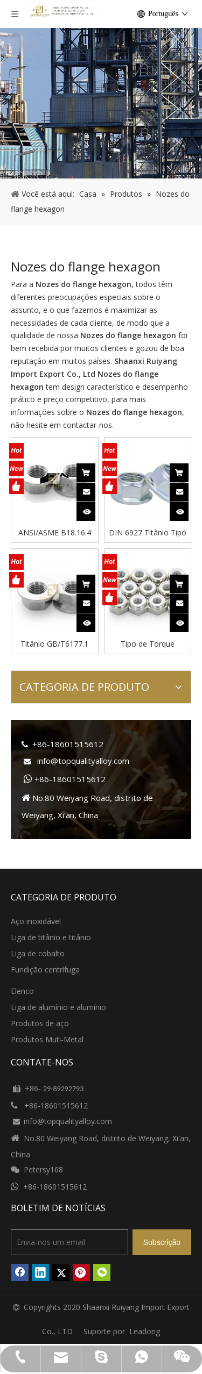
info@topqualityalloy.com (83, 760)
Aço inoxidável (36, 921)
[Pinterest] (81, 1272)
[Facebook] (20, 1272)
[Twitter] (60, 1272)
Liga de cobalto (38, 953)
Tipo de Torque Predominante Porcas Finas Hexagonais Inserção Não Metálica (147, 643)
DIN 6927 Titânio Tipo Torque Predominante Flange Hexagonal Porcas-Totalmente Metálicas (147, 532)
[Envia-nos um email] (69, 1242)
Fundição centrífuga (45, 969)
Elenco (22, 991)
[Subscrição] (162, 1242)
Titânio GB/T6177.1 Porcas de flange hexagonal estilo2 (54, 643)
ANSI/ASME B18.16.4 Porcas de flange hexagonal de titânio (54, 532)
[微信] (101, 1272)
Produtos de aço (40, 1023)
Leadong (144, 1331)
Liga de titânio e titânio (51, 937)
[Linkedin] (40, 1272)
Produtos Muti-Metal (47, 1039)
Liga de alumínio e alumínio (58, 1007)
